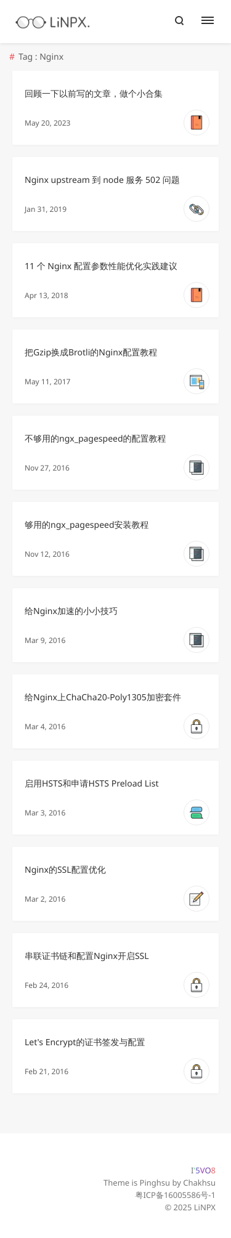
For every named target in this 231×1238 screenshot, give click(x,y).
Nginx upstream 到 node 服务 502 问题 (102, 180)
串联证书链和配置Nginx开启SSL (87, 956)
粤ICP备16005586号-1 (175, 1194)
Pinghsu (155, 1182)
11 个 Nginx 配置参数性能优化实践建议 (101, 266)
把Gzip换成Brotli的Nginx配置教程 (91, 352)
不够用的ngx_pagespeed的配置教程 (95, 439)
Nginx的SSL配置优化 (65, 870)
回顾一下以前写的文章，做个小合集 (94, 94)
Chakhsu (199, 1182)
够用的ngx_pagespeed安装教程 (87, 525)
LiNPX (205, 1207)
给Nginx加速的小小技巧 (71, 611)
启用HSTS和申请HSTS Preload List (91, 784)
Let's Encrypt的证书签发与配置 (85, 1042)
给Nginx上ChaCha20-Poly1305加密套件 (103, 697)
